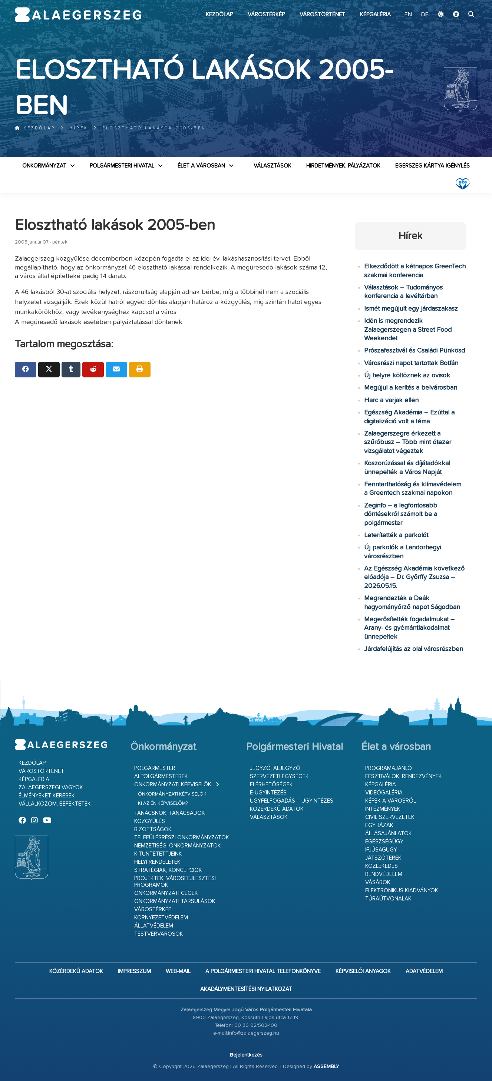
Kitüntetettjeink (158, 854)
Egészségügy (384, 841)
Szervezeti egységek (279, 776)
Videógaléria (384, 793)
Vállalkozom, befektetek (55, 804)
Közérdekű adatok (277, 809)
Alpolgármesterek (161, 776)
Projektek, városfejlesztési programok (175, 882)
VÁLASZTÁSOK (272, 166)
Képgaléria (375, 14)
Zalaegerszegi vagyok (51, 787)
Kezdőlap (219, 14)
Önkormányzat (44, 166)
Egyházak (379, 825)
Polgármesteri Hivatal (122, 166)
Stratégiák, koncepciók (168, 870)
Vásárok (377, 882)
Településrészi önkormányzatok (181, 837)
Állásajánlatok (388, 833)
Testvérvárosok (158, 934)
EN (408, 15)
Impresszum (134, 971)
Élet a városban (201, 166)
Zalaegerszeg (78, 14)
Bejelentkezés (246, 1055)
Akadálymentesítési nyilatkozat (246, 989)
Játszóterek (383, 858)
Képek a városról (390, 801)
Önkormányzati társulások (174, 901)
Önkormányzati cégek (166, 893)
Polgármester (154, 768)
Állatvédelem (153, 926)
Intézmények (382, 809)
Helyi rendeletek (157, 862)
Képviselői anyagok (363, 971)
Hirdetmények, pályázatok (343, 166)
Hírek (78, 128)
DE (425, 15)
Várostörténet (322, 14)
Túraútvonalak (388, 899)
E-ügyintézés (268, 793)
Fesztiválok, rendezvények (403, 776)
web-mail (178, 971)
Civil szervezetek (390, 817)
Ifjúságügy (381, 850)
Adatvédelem (424, 971)
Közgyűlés (149, 821)
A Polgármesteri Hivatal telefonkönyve (263, 971)
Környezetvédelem (161, 917)
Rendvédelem (383, 874)
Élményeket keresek (47, 796)
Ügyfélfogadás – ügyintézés (291, 801)
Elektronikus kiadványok (401, 890)
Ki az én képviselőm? (163, 803)
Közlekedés (381, 866)
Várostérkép (266, 14)
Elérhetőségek (271, 784)
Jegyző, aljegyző (275, 768)
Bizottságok (153, 829)
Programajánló (388, 768)
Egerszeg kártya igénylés (432, 166)
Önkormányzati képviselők (172, 784)
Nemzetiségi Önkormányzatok (177, 846)
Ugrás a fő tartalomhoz (458, 3)
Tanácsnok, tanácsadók (169, 813)
